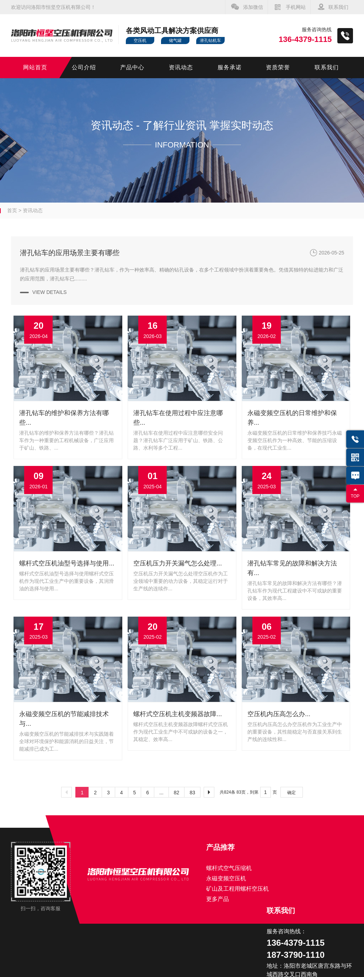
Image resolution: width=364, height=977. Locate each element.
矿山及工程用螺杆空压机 (237, 889)
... (161, 792)
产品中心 (132, 67)
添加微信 (253, 7)
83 (192, 792)
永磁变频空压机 (226, 878)
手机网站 (296, 7)
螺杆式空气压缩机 (229, 868)
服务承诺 (230, 67)
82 (177, 792)
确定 (291, 792)
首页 (12, 210)
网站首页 (35, 67)
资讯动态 (181, 67)
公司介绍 (84, 67)
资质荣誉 (278, 67)
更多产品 (217, 899)
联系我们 (338, 7)
